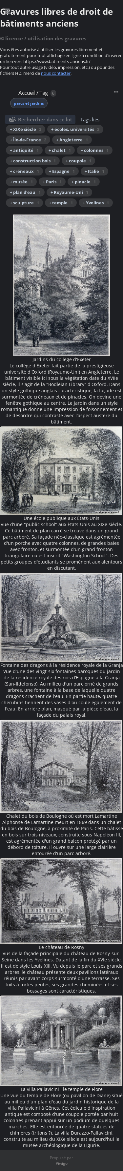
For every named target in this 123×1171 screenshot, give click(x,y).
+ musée (21, 182)
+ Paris (52, 182)
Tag (43, 92)
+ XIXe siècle (25, 129)
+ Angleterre (72, 140)
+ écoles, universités (75, 129)
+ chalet (60, 150)
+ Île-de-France (28, 140)
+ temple (61, 203)
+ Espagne (62, 171)
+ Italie (94, 171)
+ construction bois (33, 161)
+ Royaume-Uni (69, 192)
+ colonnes (95, 150)
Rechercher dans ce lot (45, 119)
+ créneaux (24, 171)
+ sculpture (24, 203)
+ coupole (78, 161)
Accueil (26, 92)
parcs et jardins (29, 103)
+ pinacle (84, 182)
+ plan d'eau (25, 192)
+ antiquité (24, 150)
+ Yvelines (96, 203)
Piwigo (62, 1163)
